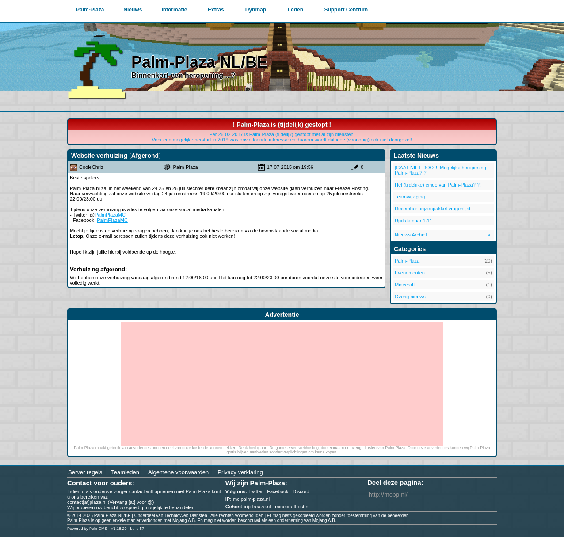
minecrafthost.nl (292, 506)
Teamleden (125, 472)
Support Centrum (346, 10)
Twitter (255, 491)
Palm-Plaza (90, 10)
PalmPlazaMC (110, 214)
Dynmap (255, 10)
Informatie (174, 10)
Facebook (277, 491)
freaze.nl (261, 506)
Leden (295, 10)
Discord (301, 491)
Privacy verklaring (240, 472)
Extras (216, 10)
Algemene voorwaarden (178, 472)
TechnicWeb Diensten (185, 515)
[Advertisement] (282, 384)
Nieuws (132, 10)
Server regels (85, 472)
